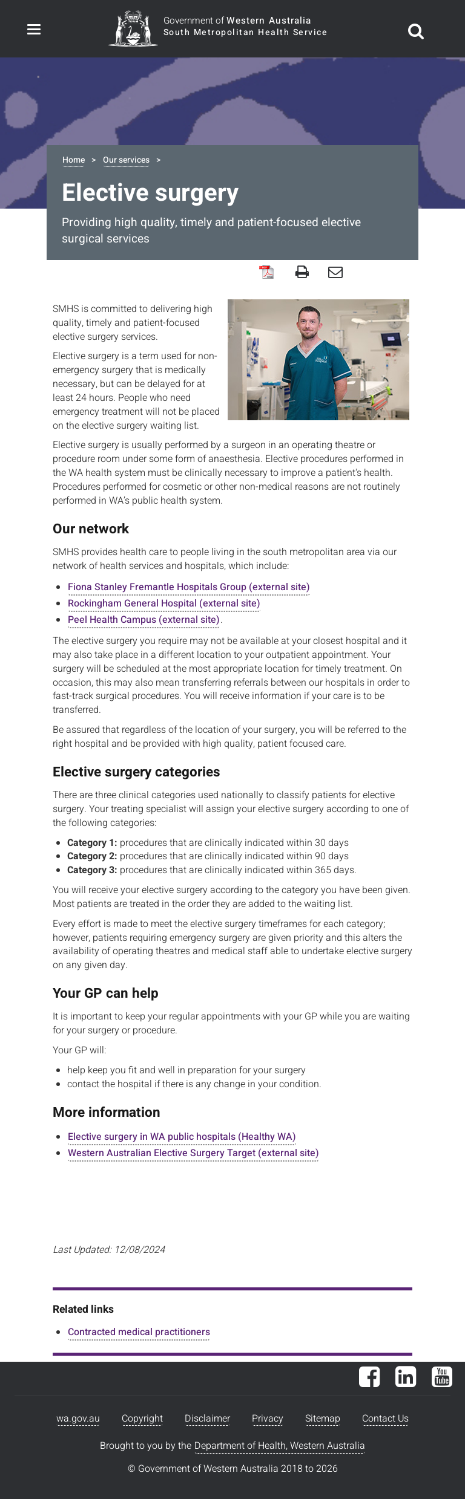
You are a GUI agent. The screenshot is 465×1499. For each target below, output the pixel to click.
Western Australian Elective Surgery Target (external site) (193, 1153)
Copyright (142, 1418)
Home (73, 160)
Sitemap (322, 1418)
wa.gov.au (78, 1418)
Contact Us (385, 1418)
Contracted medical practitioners (139, 1332)
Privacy (267, 1418)
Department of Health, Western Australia (279, 1446)
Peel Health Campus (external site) (144, 620)
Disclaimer (207, 1418)
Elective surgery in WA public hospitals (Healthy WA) (182, 1137)
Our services (126, 160)
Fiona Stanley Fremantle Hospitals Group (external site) (189, 587)
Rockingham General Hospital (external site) (164, 603)
